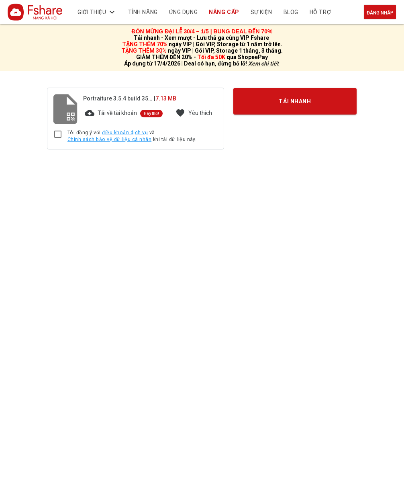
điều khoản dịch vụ (125, 132)
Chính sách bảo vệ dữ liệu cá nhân (109, 139)
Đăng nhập (380, 13)
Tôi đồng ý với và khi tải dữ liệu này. (131, 136)
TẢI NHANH (295, 101)
